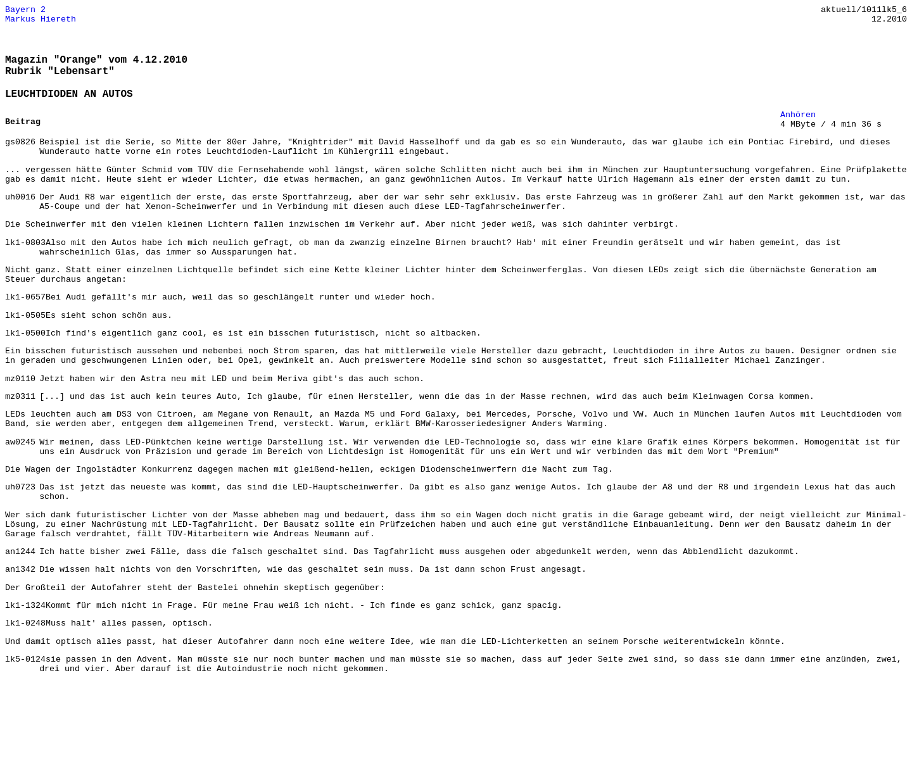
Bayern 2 (25, 10)
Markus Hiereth (40, 22)
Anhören (798, 129)
